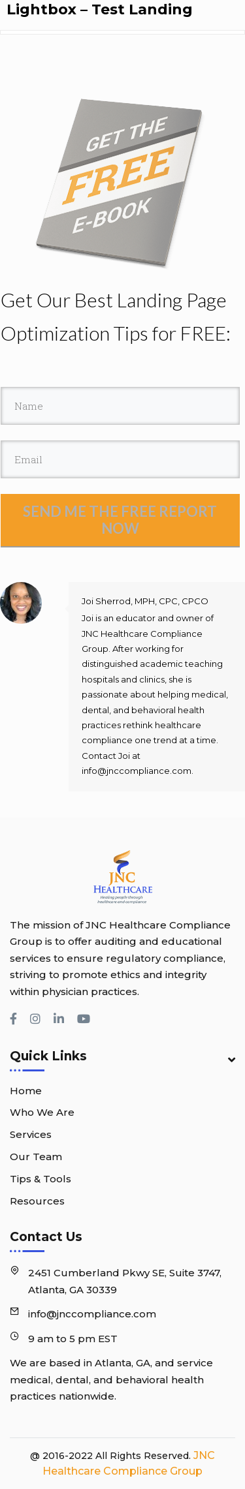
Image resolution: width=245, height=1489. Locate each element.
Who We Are (42, 1112)
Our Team (36, 1156)
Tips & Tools (40, 1179)
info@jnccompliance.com (92, 1314)
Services (31, 1134)
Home (26, 1090)
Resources (37, 1201)
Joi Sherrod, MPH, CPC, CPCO (145, 601)
